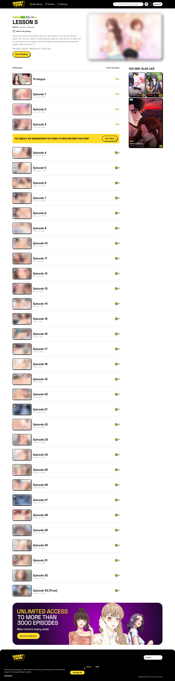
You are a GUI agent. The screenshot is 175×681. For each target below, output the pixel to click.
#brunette (16, 48)
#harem (25, 48)
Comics (49, 4)
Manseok (30, 27)
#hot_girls (46, 48)
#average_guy (35, 48)
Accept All (77, 672)
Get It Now (109, 138)
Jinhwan (22, 27)
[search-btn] (116, 4)
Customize (8, 676)
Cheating (16, 17)
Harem (23, 17)
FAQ (97, 666)
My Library (36, 4)
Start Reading (21, 54)
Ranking (62, 4)
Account (157, 4)
